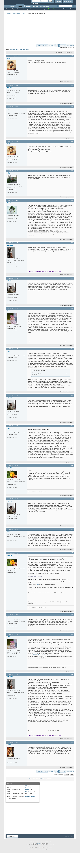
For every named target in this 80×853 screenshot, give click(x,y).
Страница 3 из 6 (43, 45)
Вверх (71, 774)
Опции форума (34, 9)
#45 (72, 170)
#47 (72, 242)
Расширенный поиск (68, 8)
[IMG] (27, 790)
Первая (51, 45)
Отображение (68, 52)
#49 (72, 308)
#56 (72, 553)
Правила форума (30, 796)
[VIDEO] (27, 791)
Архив (67, 836)
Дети (23, 13)
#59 (72, 674)
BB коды (27, 786)
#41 (72, 56)
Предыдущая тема (34, 779)
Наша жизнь (16, 13)
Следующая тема (46, 779)
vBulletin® (39, 843)
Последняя (70, 45)
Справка (19, 9)
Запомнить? (36, 3)
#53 (72, 465)
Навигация (43, 9)
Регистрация (68, 1)
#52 (72, 425)
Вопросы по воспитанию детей (19, 49)
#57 (72, 614)
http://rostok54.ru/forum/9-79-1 (37, 655)
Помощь (58, 1)
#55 (72, 529)
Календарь (26, 9)
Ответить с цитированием (66, 81)
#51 (72, 395)
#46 (72, 200)
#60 (72, 742)
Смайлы (27, 788)
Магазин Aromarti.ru (32, 6)
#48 (72, 278)
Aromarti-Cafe (44, 6)
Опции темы (59, 52)
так (38, 584)
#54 (72, 498)
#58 (72, 634)
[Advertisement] (43, 29)
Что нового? (11, 6)
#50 (72, 348)
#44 (72, 141)
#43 (72, 106)
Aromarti (41, 847)
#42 (72, 85)
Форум (20, 6)
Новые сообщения (11, 9)
